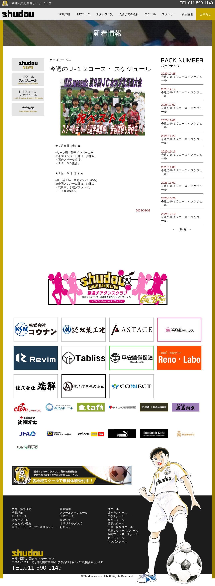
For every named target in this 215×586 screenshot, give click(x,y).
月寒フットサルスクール (123, 530)
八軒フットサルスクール (123, 534)
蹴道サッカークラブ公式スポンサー (34, 527)
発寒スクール (116, 523)
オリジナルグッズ (71, 523)
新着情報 (65, 509)
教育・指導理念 (21, 509)
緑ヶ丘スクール (117, 512)
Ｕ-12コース (19, 516)
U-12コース (67, 516)
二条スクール (116, 516)
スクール (113, 509)
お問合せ (65, 527)
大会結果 (65, 519)
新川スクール (116, 537)
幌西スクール (116, 519)
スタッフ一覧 (20, 519)
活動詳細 (17, 512)
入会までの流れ (21, 523)
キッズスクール (117, 541)
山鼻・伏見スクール (120, 527)
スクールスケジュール (74, 512)
